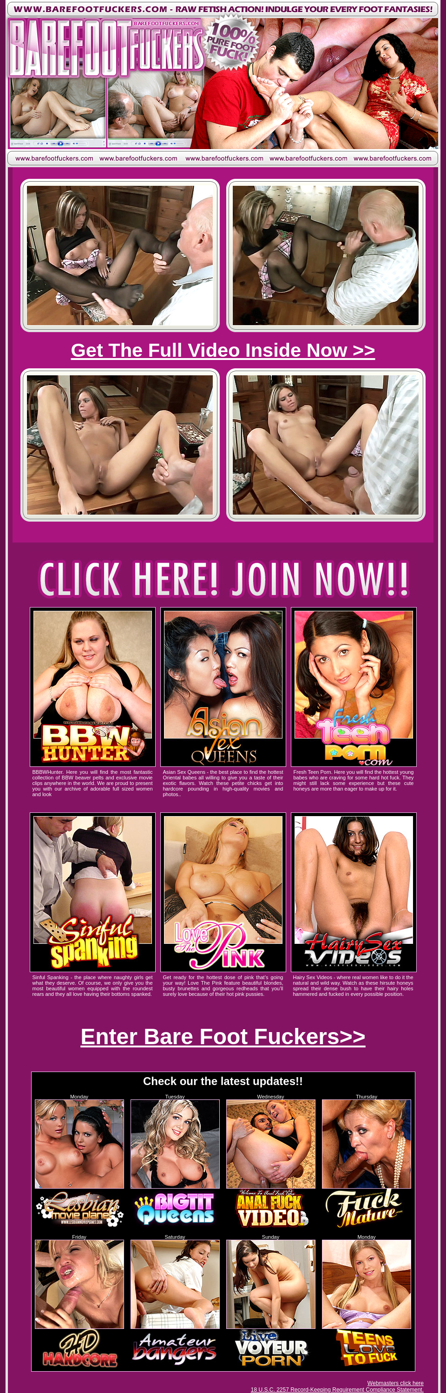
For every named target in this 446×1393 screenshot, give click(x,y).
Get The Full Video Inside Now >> (223, 350)
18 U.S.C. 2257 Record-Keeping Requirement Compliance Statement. (337, 1389)
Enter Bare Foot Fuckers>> (223, 1036)
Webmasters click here (395, 1383)
